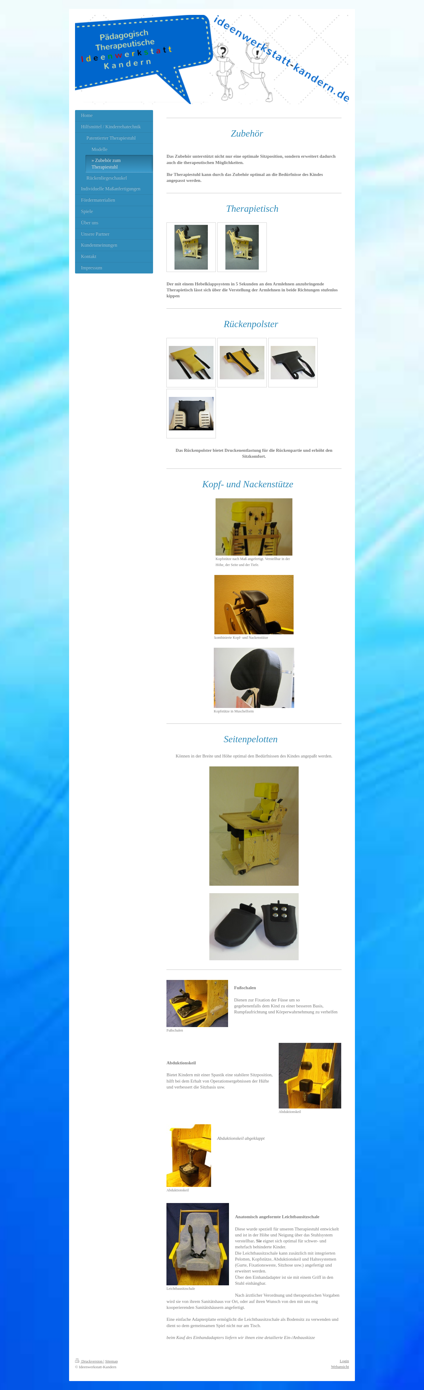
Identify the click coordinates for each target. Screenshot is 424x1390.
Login (344, 1361)
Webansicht (340, 1366)
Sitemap (111, 1361)
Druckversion (89, 1361)
